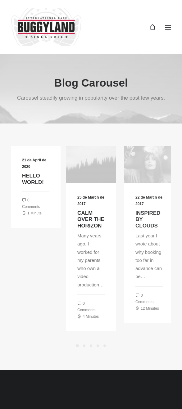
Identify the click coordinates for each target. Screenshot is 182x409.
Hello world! (34, 179)
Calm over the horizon (99, 219)
